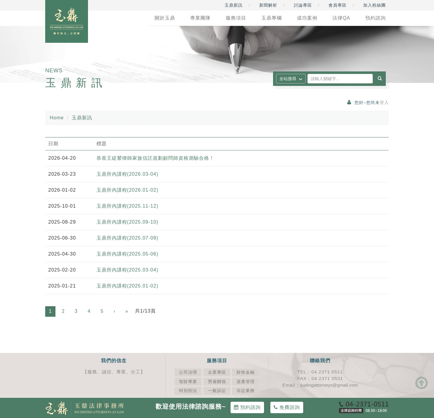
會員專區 (338, 5)
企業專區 (217, 372)
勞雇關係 (217, 381)
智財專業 (188, 381)
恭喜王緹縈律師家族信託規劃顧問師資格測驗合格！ (155, 158)
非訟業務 (246, 390)
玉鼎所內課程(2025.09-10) (127, 222)
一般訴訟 (217, 390)
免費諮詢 (287, 407)
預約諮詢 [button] (375, 17)
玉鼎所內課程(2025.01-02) (127, 285)
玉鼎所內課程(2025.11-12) (127, 206)
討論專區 (303, 5)
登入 (384, 102)
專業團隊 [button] (200, 17)
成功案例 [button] (307, 17)
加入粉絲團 (374, 5)
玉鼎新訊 (234, 5)
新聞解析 (268, 5)
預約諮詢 (247, 407)
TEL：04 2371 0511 (320, 371)
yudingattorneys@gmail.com (329, 385)
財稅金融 (246, 372)
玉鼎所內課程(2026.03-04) (127, 174)
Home (57, 117)
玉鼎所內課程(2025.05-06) (127, 253)
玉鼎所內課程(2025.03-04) (127, 269)
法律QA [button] (341, 17)
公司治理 (188, 372)
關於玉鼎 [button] (165, 17)
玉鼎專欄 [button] (271, 17)
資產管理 (246, 381)
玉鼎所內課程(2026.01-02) (127, 190)
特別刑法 (188, 390)
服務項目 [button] (236, 17)
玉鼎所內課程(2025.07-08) (127, 237)
